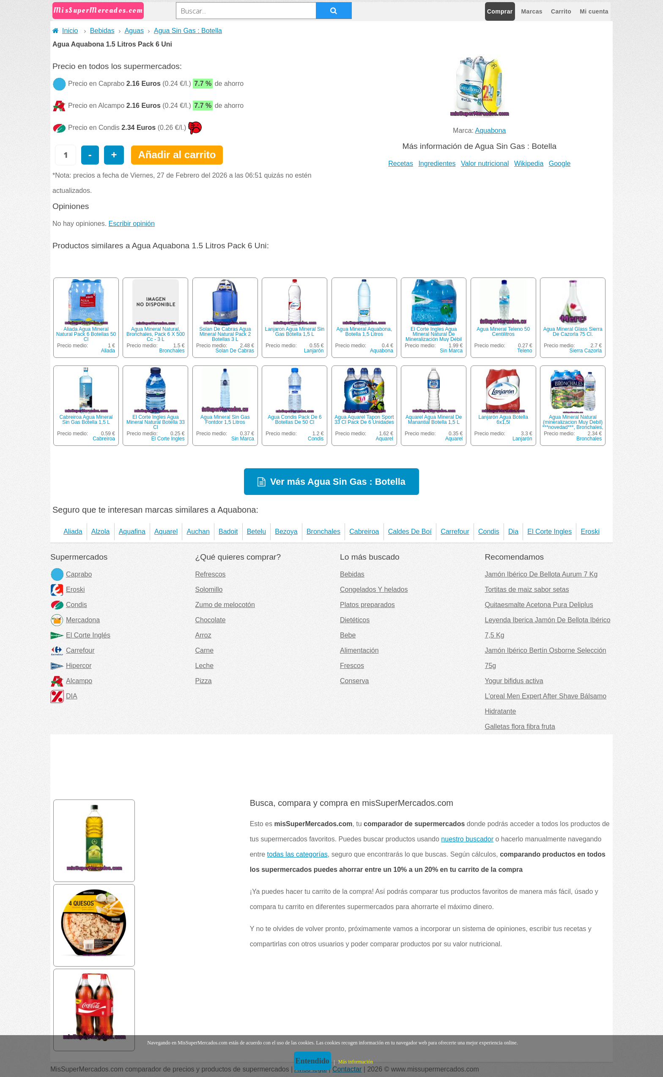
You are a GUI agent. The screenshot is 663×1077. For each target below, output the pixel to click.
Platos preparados (367, 604)
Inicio (65, 30)
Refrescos (210, 574)
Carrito (561, 11)
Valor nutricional (485, 163)
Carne (204, 650)
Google (560, 163)
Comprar (500, 11)
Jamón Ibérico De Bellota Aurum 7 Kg (541, 574)
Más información (355, 1062)
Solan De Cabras (235, 350)
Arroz (203, 635)
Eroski (590, 531)
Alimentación (359, 650)
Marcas (531, 11)
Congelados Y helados (374, 589)
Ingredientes (436, 163)
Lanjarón (314, 350)
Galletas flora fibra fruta (520, 726)
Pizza (203, 680)
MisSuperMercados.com (98, 10)
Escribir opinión (132, 223)
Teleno (524, 350)
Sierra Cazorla (585, 350)
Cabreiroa (104, 438)
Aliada (108, 350)
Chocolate (210, 620)
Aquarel (384, 438)
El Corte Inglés (80, 635)
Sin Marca (451, 350)
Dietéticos (355, 620)
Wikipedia (528, 163)
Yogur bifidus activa (514, 680)
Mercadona (75, 620)
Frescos (352, 665)
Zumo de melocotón (225, 604)
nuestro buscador (467, 839)
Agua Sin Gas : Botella (188, 30)
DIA (63, 696)
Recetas (400, 163)
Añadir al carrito (177, 154)
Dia (513, 531)
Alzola (100, 531)
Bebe (348, 635)
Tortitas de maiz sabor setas (527, 589)
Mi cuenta (594, 11)
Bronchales (171, 350)
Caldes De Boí (410, 531)
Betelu (256, 531)
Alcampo (71, 680)
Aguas (134, 30)
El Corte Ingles (168, 438)
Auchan (198, 531)
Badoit (228, 531)
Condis (315, 438)
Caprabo (71, 574)
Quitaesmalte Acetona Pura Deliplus (539, 604)
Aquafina (132, 531)
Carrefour (455, 531)
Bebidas (102, 30)
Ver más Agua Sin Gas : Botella (337, 481)
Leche (204, 665)
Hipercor (70, 665)
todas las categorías (297, 854)
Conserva (354, 680)
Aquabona (490, 130)
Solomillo (209, 589)
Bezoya (286, 531)
